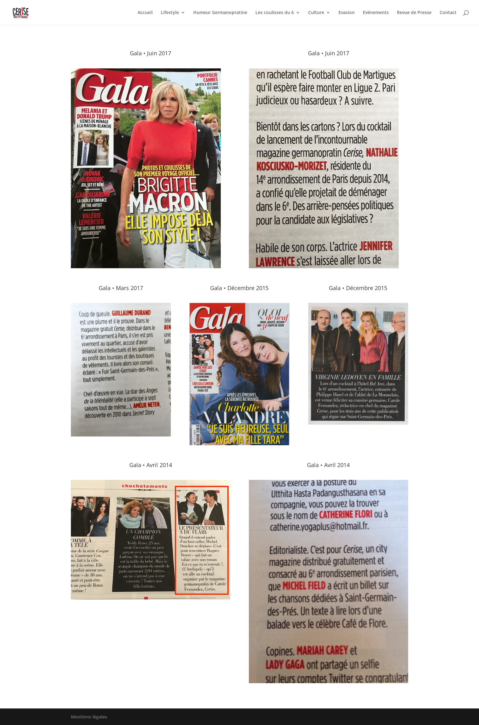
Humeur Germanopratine (220, 12)
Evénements (376, 12)
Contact (448, 12)
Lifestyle (170, 12)
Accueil (145, 12)
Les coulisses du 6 (274, 12)
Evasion (346, 12)
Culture (316, 12)
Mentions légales (89, 717)
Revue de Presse (414, 12)
